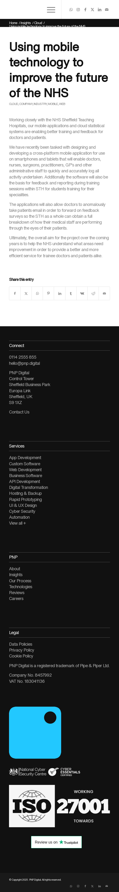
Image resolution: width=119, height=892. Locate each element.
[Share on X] (26, 293)
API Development (24, 481)
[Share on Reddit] (93, 293)
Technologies (20, 586)
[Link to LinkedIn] (99, 9)
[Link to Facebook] (85, 9)
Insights (15, 574)
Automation (19, 517)
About (14, 568)
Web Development (25, 469)
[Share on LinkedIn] (59, 293)
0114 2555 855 (22, 357)
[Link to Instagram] (78, 9)
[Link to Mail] (106, 9)
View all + (17, 523)
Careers (16, 598)
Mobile (53, 103)
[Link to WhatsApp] (70, 9)
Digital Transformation (28, 487)
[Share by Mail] (104, 293)
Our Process (20, 581)
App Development (25, 457)
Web (62, 103)
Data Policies (20, 644)
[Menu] (48, 9)
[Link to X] (92, 9)
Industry (40, 103)
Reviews (16, 592)
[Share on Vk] (82, 293)
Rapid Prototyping (25, 499)
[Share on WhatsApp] (37, 293)
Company (25, 103)
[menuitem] (48, 9)
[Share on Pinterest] (48, 293)
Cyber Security (22, 511)
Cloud (13, 103)
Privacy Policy (21, 650)
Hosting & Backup (25, 493)
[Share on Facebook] (14, 293)
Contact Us (19, 412)
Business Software (25, 475)
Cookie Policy (21, 656)
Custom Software (24, 463)
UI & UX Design (23, 505)
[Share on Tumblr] (70, 293)
